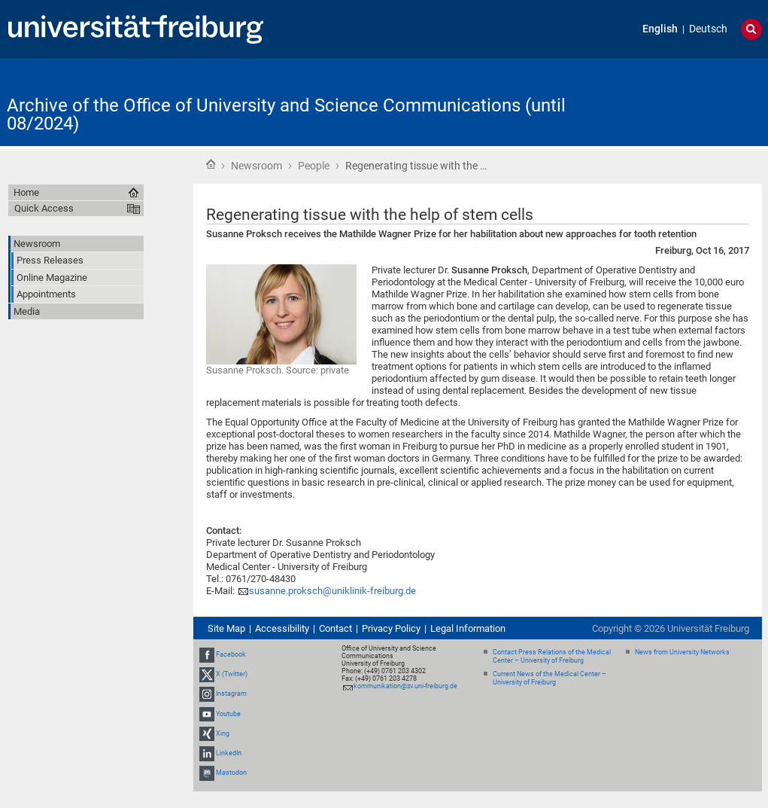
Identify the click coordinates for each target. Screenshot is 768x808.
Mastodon (231, 772)
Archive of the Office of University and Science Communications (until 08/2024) (286, 114)
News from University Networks (682, 652)
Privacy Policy (391, 628)
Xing (222, 733)
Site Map (226, 628)
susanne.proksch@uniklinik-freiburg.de (332, 590)
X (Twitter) (231, 674)
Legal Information (467, 628)
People (313, 166)
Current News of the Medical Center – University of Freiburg (549, 678)
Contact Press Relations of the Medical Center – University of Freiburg (552, 656)
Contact (335, 628)
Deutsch (708, 29)
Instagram (231, 694)
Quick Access (44, 208)
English (660, 29)
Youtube (228, 714)
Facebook (231, 654)
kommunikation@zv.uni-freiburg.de (405, 686)
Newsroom (256, 166)
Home (210, 164)
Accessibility (282, 628)
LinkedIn (228, 753)
